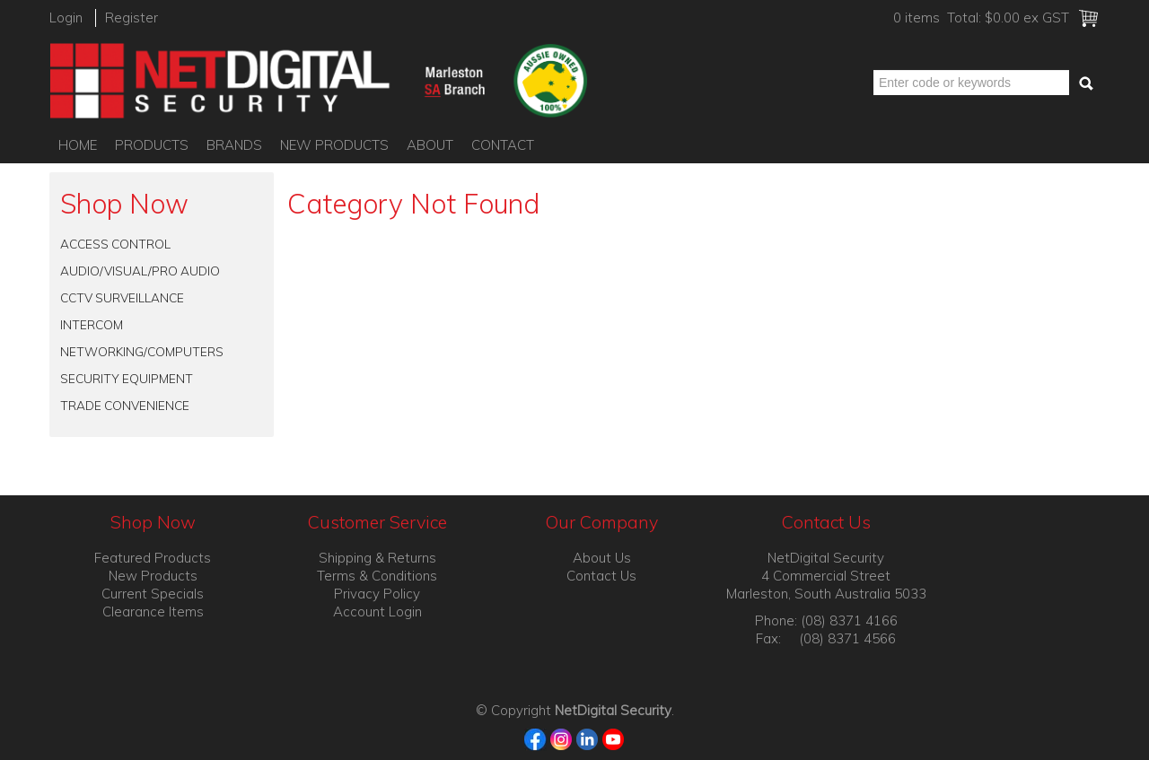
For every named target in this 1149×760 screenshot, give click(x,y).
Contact (502, 144)
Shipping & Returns (377, 557)
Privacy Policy (377, 593)
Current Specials (152, 593)
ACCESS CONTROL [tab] (115, 243)
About (430, 144)
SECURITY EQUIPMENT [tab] (126, 378)
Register (131, 17)
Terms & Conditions (377, 575)
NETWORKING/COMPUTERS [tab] (142, 351)
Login (66, 17)
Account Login (377, 611)
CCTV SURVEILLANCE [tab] (122, 297)
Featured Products (152, 557)
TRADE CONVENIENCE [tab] (124, 405)
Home (77, 144)
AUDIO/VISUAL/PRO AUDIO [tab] (140, 270)
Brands (234, 144)
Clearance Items (153, 611)
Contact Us (601, 575)
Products (152, 144)
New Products (334, 144)
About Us (602, 557)
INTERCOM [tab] (91, 324)
